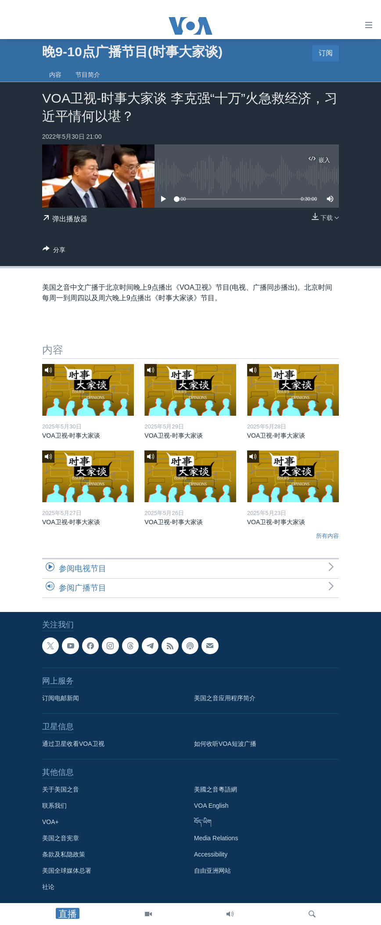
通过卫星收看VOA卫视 (73, 743)
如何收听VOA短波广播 (225, 743)
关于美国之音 (60, 789)
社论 (48, 886)
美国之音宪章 (60, 838)
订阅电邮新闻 (60, 698)
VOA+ (50, 821)
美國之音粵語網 (215, 789)
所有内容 (327, 536)
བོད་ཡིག (203, 821)
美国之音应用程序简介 (224, 698)
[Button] (54, 251)
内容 (55, 74)
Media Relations (216, 838)
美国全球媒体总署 (66, 870)
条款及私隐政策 (63, 854)
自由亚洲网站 (212, 870)
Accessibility (210, 854)
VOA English (211, 805)
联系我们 (54, 805)
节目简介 (87, 74)
